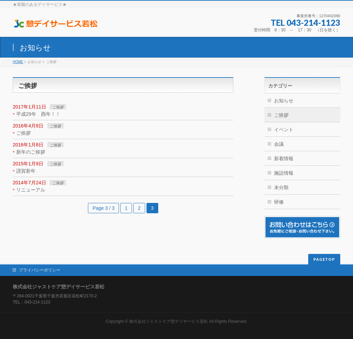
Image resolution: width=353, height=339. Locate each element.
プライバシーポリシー (39, 270)
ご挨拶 (58, 107)
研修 (279, 202)
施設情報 (283, 173)
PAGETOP (324, 259)
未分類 (281, 187)
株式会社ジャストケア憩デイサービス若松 (168, 321)
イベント (283, 129)
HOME (18, 62)
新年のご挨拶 (30, 152)
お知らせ (283, 100)
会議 (279, 144)
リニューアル (30, 190)
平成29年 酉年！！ (38, 114)
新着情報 (283, 158)
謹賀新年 (26, 171)
